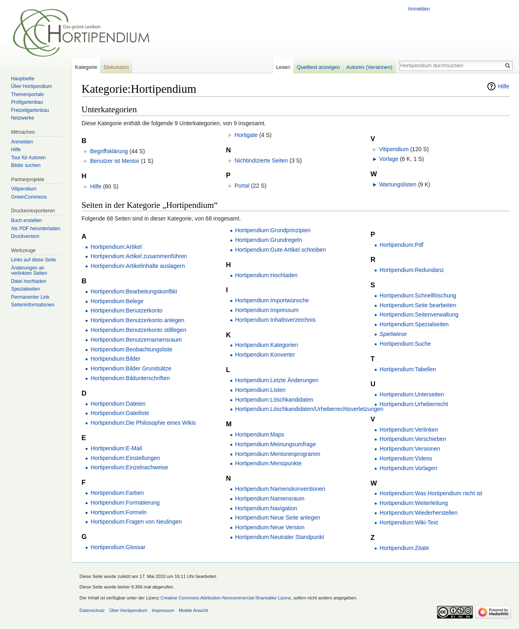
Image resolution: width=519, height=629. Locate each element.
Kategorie (86, 67)
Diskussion (116, 67)
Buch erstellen (26, 220)
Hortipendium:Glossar (117, 547)
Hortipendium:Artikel (116, 247)
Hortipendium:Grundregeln (268, 240)
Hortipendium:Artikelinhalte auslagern (137, 266)
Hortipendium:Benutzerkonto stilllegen (138, 330)
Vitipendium (394, 149)
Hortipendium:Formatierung (124, 502)
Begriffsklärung (109, 151)
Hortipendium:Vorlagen (408, 468)
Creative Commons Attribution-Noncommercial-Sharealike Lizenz (226, 597)
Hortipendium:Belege (117, 301)
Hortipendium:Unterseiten (412, 394)
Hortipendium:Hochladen (266, 275)
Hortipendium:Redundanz (412, 270)
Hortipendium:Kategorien (266, 345)
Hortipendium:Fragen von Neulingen (136, 521)
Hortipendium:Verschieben (413, 439)
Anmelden (419, 9)
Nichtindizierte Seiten (261, 160)
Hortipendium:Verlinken (409, 429)
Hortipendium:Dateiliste (119, 413)
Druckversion (25, 236)
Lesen (283, 67)
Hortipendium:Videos (406, 458)
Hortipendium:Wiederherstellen (418, 512)
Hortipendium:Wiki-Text (409, 522)
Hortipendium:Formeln (118, 512)
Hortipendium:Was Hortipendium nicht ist (431, 493)
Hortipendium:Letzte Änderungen (276, 380)
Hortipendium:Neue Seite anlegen (277, 517)
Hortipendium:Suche (405, 343)
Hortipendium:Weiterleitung (414, 503)
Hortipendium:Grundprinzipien (273, 230)
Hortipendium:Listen (260, 390)
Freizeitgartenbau (30, 110)
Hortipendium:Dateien (117, 403)
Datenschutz (92, 610)
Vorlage (388, 159)
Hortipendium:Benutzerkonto (126, 310)
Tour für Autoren (28, 157)
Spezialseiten (25, 289)
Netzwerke (22, 118)
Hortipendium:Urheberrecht (414, 404)
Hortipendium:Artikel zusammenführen (138, 256)
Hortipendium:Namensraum (270, 498)
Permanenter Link (30, 297)
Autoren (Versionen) (369, 67)
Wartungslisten (397, 184)
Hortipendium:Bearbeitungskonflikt (133, 291)
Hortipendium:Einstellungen (125, 458)
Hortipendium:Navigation (266, 508)
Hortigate (246, 135)
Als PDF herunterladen (35, 228)
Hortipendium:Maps (259, 434)
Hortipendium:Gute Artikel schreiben (280, 249)
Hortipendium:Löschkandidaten (274, 399)
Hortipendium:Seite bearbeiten (418, 305)
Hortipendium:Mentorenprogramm (277, 454)
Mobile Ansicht (193, 610)
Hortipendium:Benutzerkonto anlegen (137, 320)
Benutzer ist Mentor (114, 161)
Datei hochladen (28, 281)
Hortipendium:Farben (117, 493)
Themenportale (27, 94)
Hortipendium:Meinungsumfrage (275, 444)
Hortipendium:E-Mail (116, 448)
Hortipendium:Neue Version (270, 527)
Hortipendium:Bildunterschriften (129, 378)
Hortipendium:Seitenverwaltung (419, 314)
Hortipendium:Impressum (266, 310)
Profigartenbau (27, 102)
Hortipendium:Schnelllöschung (418, 295)
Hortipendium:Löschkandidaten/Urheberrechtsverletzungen (309, 409)
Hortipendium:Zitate (404, 548)
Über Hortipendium (31, 86)
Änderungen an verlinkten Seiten (29, 270)
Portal (242, 185)
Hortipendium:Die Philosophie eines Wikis (142, 422)
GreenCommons (29, 197)
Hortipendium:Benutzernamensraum (136, 339)
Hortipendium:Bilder (115, 358)
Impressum (163, 610)
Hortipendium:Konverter (265, 354)
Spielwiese (393, 334)
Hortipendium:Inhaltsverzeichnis (275, 320)
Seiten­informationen (32, 305)
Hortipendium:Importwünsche (272, 300)
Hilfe (503, 86)
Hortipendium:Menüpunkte (268, 463)
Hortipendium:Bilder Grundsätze (130, 368)
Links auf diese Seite (33, 260)
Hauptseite (22, 78)
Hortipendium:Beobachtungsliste (131, 349)
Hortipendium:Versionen (410, 448)
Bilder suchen (26, 165)
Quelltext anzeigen (318, 67)
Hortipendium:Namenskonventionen (280, 489)
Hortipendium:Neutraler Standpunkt (279, 537)
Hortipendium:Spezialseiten (414, 324)
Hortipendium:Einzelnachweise (129, 467)
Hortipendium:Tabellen (408, 369)
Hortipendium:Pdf (401, 245)
